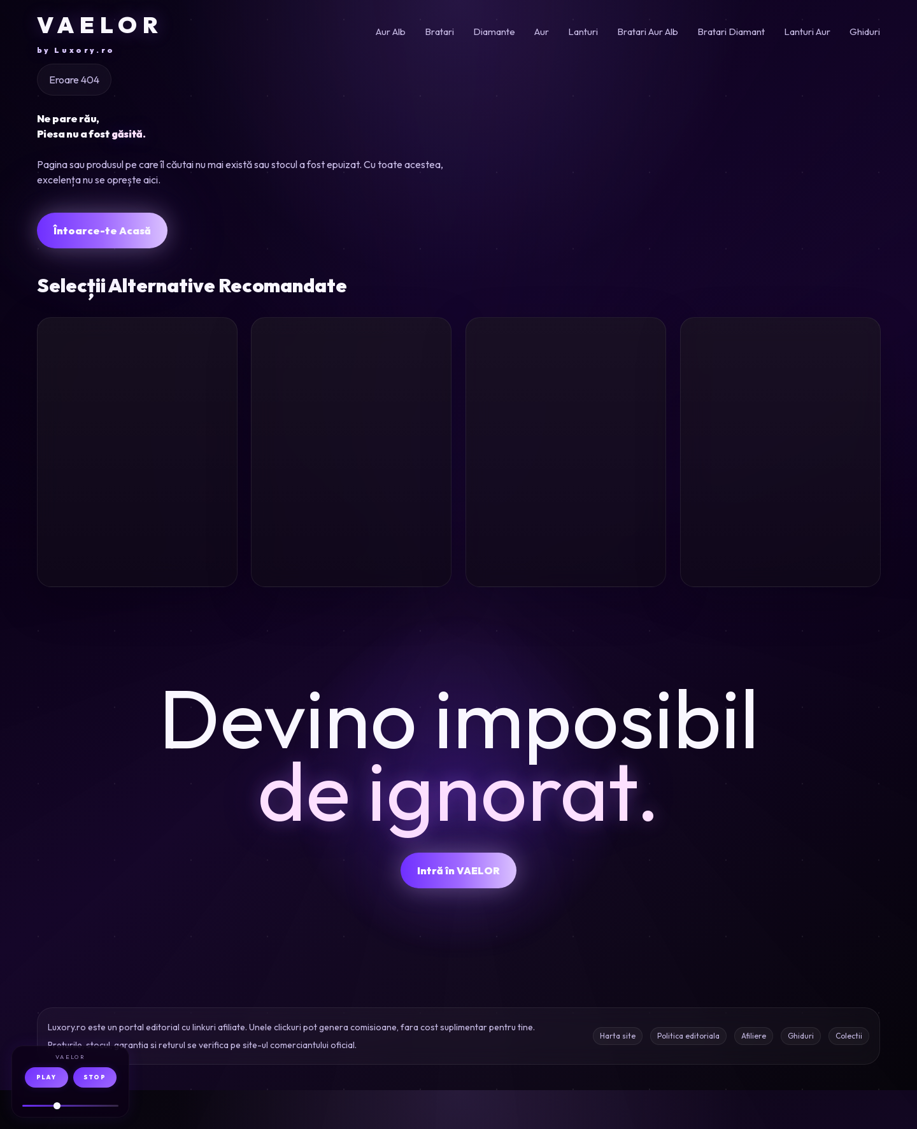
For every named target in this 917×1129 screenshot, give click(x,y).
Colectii (848, 1074)
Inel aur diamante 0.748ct (769, 515)
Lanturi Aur (807, 31)
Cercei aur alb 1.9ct (345, 506)
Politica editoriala (688, 1074)
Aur (541, 31)
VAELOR (100, 33)
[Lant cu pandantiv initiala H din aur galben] (137, 393)
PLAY (46, 1077)
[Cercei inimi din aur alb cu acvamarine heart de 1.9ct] (351, 393)
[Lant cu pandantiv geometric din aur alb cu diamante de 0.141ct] (565, 393)
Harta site (618, 1074)
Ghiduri (864, 31)
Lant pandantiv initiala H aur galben (136, 515)
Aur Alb (391, 31)
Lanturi (583, 31)
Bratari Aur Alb (647, 31)
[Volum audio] (70, 1106)
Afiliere (753, 1074)
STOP (94, 1077)
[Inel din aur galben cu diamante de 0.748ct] (780, 393)
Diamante (494, 31)
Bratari (439, 31)
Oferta (202, 602)
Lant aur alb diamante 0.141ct (551, 515)
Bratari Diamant (731, 31)
